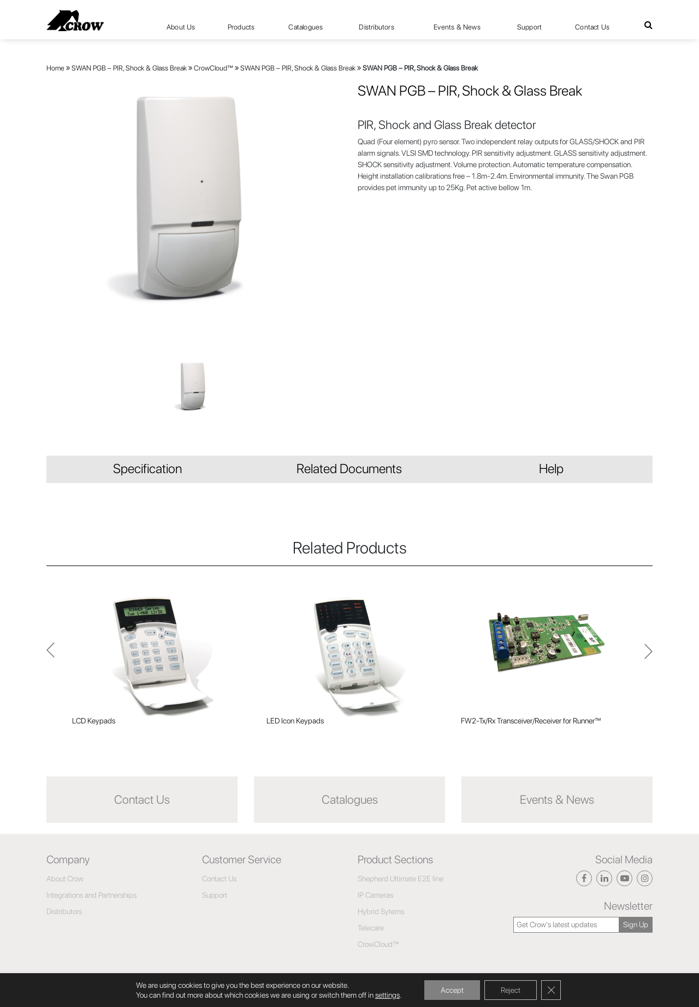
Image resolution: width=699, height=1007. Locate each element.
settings (387, 995)
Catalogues (305, 27)
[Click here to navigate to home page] (75, 20)
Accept (452, 990)
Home (55, 68)
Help (551, 468)
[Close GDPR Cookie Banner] (551, 990)
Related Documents (349, 468)
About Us (181, 27)
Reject (510, 990)
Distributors (376, 27)
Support (529, 27)
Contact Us (592, 27)
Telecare (371, 927)
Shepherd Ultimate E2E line (400, 878)
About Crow (65, 878)
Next (50, 656)
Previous (648, 656)
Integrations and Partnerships (91, 895)
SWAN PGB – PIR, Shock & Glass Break (129, 68)
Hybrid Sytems (381, 911)
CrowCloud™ (213, 68)
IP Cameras (375, 895)
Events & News (457, 27)
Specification (147, 468)
